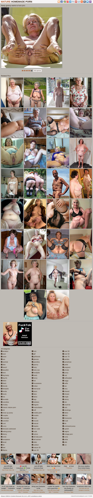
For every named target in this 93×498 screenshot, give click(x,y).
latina (34, 397)
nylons (35, 434)
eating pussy (6, 431)
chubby (4, 405)
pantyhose (67, 362)
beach (4, 367)
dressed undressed (8, 429)
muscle (35, 421)
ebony (4, 434)
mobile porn (37, 413)
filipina (4, 450)
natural (35, 423)
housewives (37, 383)
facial (3, 442)
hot (34, 380)
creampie (5, 418)
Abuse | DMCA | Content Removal (11, 496)
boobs (4, 391)
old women (36, 439)
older (34, 442)
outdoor (35, 445)
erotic (3, 437)
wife (65, 442)
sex (65, 386)
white (65, 439)
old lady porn (37, 437)
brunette (4, 399)
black (3, 383)
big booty (5, 375)
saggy (65, 380)
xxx (65, 445)
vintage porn (68, 434)
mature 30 (36, 447)
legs (34, 399)
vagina (66, 431)
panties (66, 359)
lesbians (35, 402)
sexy (65, 389)
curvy (3, 426)
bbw (3, 364)
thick (65, 415)
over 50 (66, 351)
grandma (36, 362)
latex (34, 394)
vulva (65, 437)
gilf (34, 354)
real (65, 375)
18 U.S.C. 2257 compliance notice (31, 496)
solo (65, 407)
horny (34, 378)
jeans (34, 391)
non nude (36, 429)
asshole (4, 362)
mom (34, 418)
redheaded (67, 378)
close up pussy (7, 413)
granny (35, 364)
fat (2, 445)
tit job (65, 421)
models (35, 415)
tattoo (65, 413)
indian (35, 386)
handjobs (36, 372)
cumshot (4, 421)
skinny (66, 399)
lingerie (35, 405)
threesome (67, 418)
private (66, 370)
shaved (66, 391)
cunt (3, 423)
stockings (67, 410)
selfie (65, 383)
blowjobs (5, 389)
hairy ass (36, 370)
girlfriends (36, 356)
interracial (36, 389)
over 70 (66, 356)
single (65, 397)
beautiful (4, 370)
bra (3, 397)
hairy (34, 367)
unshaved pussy (69, 426)
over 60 (66, 354)
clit (3, 410)
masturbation (37, 407)
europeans (5, 439)
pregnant (66, 367)
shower (66, 394)
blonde (4, 386)
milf (34, 410)
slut (65, 402)
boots (3, 394)
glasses (35, 359)
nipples (35, 426)
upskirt (66, 429)
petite (65, 364)
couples (4, 415)
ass (3, 359)
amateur (4, 351)
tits (64, 423)
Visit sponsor (37, 70)
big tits (4, 378)
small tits (66, 405)
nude (34, 431)
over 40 (35, 450)
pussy (65, 372)
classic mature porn (8, 407)
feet (3, 447)
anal (3, 354)
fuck (34, 351)
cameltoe (5, 402)
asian (3, 356)
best (3, 372)
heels (34, 375)
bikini (3, 380)
